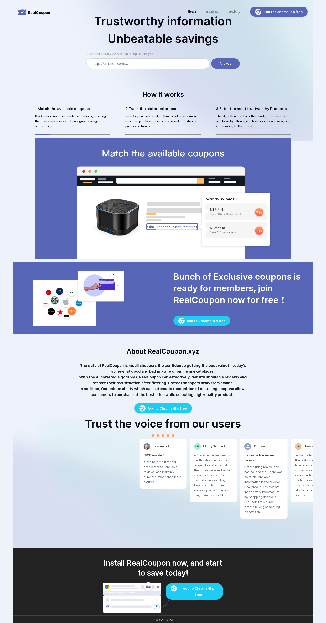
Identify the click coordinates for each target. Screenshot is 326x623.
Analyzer (212, 11)
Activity (234, 11)
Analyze (225, 63)
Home (192, 11)
